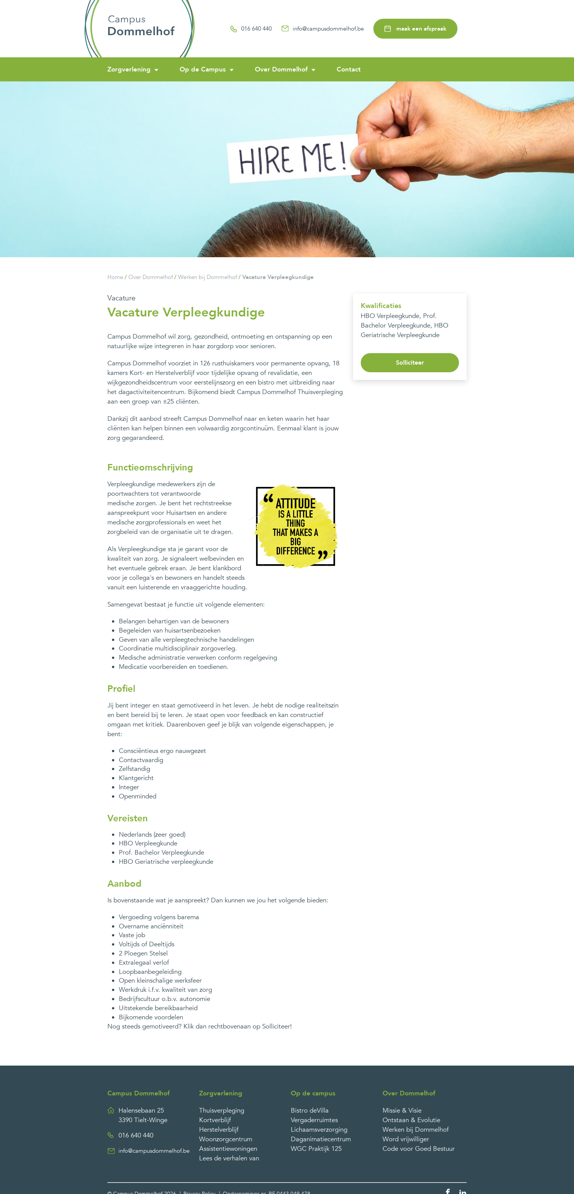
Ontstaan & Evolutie (411, 1120)
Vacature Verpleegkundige (278, 277)
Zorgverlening (129, 69)
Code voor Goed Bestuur (419, 1148)
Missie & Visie (402, 1110)
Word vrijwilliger (406, 1139)
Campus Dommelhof (138, 1093)
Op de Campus (203, 69)
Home (115, 277)
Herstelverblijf (218, 1129)
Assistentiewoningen (228, 1148)
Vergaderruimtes (314, 1120)
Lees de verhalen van (229, 1158)
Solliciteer (410, 363)
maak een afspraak (415, 28)
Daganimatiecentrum (321, 1139)
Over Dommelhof (281, 69)
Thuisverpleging (221, 1110)
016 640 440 (251, 28)
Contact (349, 69)
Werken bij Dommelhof (207, 277)
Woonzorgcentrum (225, 1139)
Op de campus (313, 1093)
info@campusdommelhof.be (322, 28)
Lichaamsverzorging (319, 1129)
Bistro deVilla (310, 1110)
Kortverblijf (215, 1120)
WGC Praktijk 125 (316, 1148)
